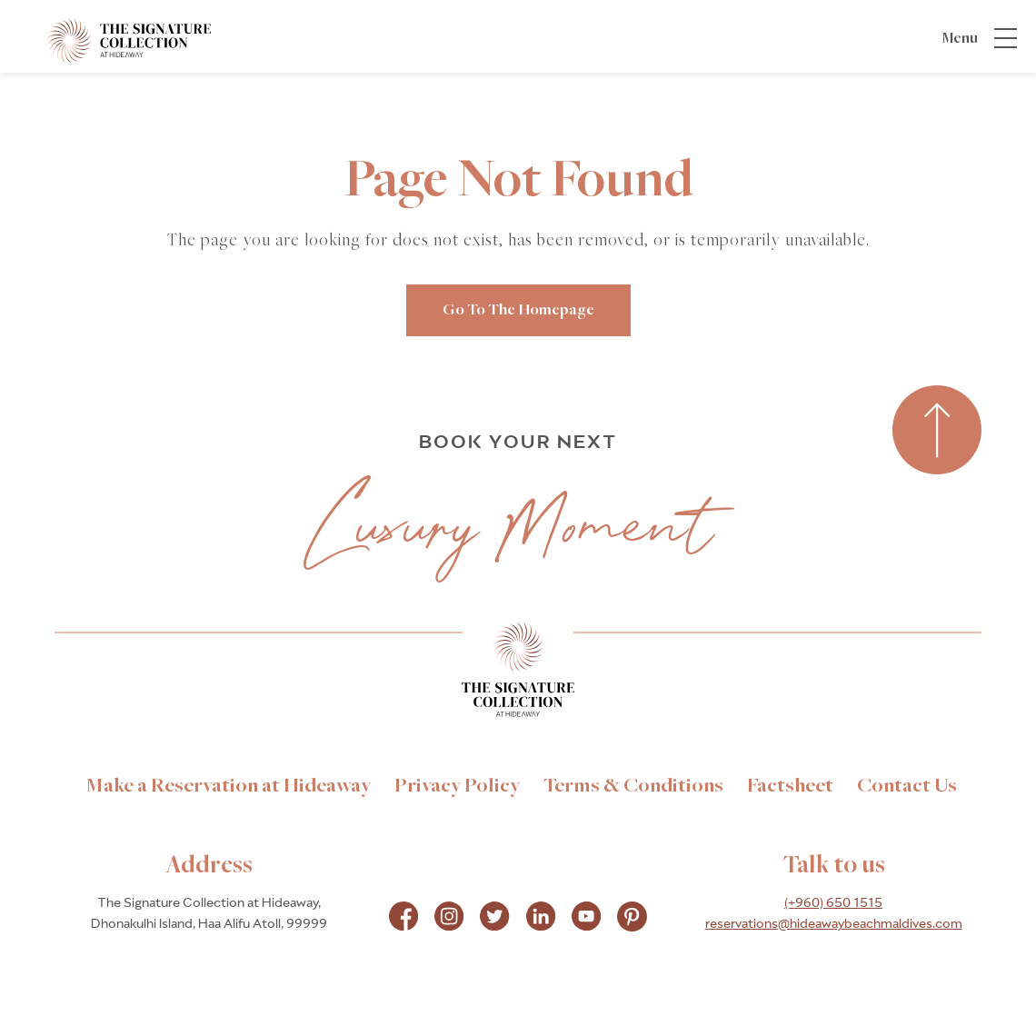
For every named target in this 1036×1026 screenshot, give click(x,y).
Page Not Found (518, 181)
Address (209, 866)
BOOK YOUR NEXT (518, 442)
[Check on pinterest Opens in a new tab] (632, 918)
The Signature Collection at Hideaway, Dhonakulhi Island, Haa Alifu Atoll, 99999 (209, 913)
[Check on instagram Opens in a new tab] (449, 918)
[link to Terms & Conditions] (633, 786)
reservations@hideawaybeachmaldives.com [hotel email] (833, 924)
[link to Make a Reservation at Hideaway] (228, 786)
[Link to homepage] (518, 674)
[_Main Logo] (112, 40)
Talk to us (833, 866)
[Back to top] (936, 431)
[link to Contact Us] (907, 786)
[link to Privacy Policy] (457, 786)
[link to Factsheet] (790, 786)
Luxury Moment (511, 525)
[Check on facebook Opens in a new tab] (403, 918)
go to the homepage (518, 310)
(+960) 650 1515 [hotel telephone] (833, 903)
